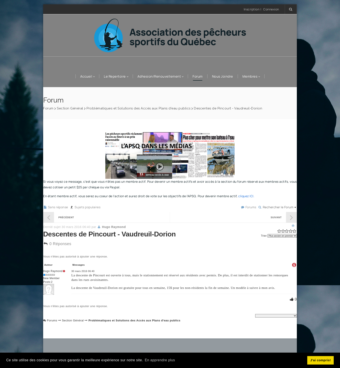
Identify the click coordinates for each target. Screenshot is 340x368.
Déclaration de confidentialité (170, 351)
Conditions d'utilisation (214, 351)
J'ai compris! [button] (320, 360)
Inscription (252, 9)
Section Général (70, 108)
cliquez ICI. (246, 196)
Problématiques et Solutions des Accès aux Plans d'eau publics (139, 108)
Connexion (271, 9)
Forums (248, 207)
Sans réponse (55, 207)
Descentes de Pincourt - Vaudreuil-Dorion (228, 108)
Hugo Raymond (114, 227)
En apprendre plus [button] (160, 360)
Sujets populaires (85, 207)
